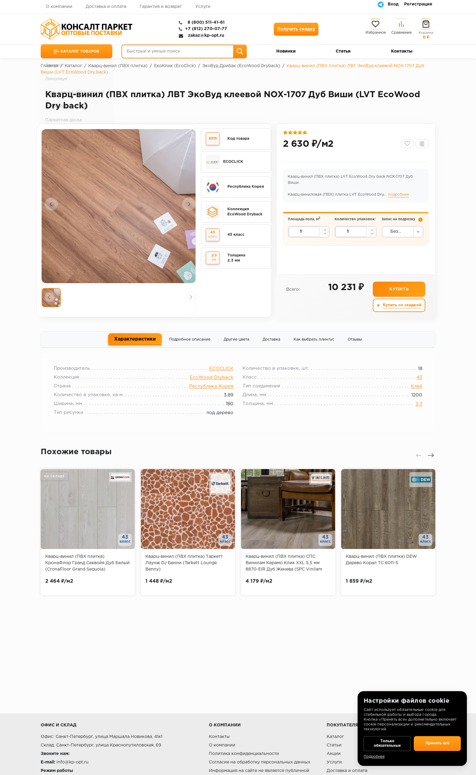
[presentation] (51, 204)
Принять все (437, 741)
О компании (59, 7)
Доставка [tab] (271, 342)
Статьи (343, 51)
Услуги (202, 7)
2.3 (415, 408)
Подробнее (374, 756)
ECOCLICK (221, 373)
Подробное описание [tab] (189, 342)
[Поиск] (240, 51)
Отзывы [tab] (355, 342)
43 (416, 382)
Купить (398, 291)
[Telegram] (380, 4)
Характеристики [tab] (135, 341)
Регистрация (418, 4)
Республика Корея (211, 391)
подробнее (399, 196)
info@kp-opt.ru (72, 762)
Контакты (402, 51)
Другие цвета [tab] (236, 342)
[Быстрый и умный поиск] (184, 51)
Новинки (286, 51)
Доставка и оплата (106, 7)
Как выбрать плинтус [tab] (314, 342)
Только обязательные (387, 741)
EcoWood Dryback (211, 382)
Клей (413, 391)
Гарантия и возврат (161, 7)
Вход (393, 4)
